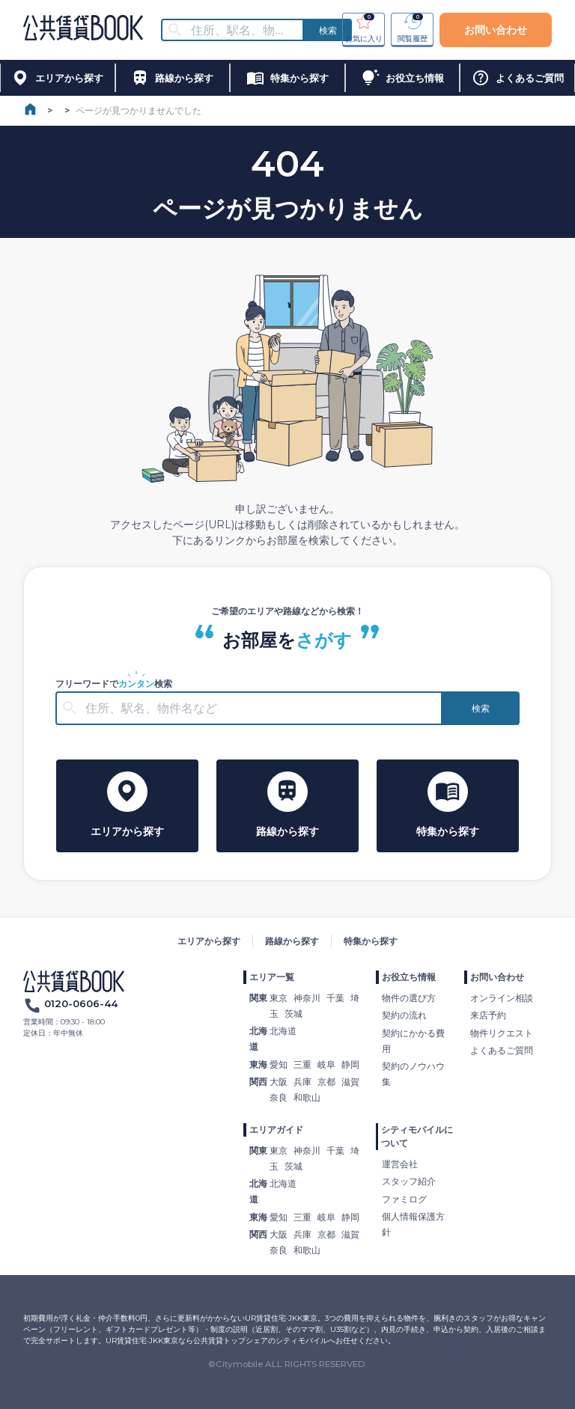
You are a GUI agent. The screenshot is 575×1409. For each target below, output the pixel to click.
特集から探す (371, 941)
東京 (279, 997)
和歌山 (306, 1097)
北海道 (283, 1030)
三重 (302, 1064)
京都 (326, 1081)
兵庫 (302, 1081)
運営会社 (400, 1164)
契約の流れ (404, 1015)
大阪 (279, 1081)
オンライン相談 (501, 997)
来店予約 (488, 1015)
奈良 (279, 1097)
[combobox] (241, 30)
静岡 (350, 1064)
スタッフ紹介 (409, 1181)
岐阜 (326, 1064)
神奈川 (306, 997)
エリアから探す (208, 941)
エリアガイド (276, 1129)
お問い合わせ (495, 30)
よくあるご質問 (501, 1050)
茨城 (293, 1013)
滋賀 (350, 1081)
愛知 (279, 1064)
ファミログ (404, 1199)
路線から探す (292, 941)
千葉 (335, 997)
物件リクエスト (501, 1033)
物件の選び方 (409, 997)
